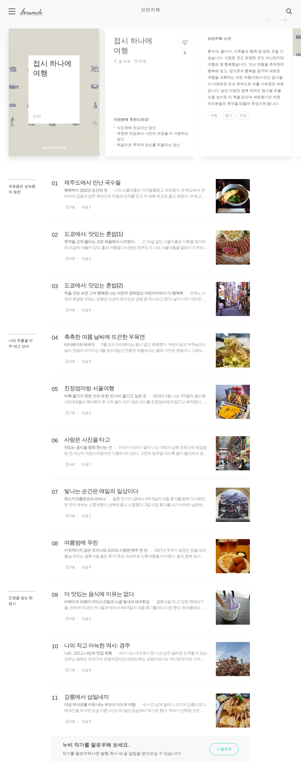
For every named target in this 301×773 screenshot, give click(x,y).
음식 (228, 115)
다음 (284, 20)
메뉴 (12, 11)
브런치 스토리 (36, 11)
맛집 (243, 115)
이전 (269, 20)
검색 (289, 12)
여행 (213, 115)
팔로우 (224, 749)
